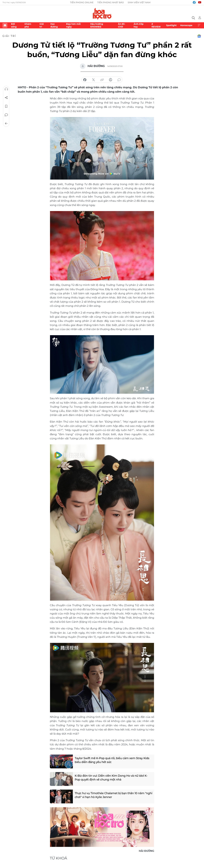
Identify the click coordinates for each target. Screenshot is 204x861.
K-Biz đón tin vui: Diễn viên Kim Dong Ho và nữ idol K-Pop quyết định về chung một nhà (111, 777)
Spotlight (171, 25)
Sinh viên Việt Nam (139, 2)
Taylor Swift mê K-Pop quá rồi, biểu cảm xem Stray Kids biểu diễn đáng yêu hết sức (112, 760)
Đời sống (14, 25)
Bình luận (6, 115)
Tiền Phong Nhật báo (110, 2)
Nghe (6, 89)
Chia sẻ (6, 98)
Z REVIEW (156, 25)
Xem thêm (199, 25)
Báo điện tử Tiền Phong (102, 14)
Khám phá (28, 25)
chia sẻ (85, 80)
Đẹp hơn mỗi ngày (73, 25)
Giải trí (41, 25)
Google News (199, 36)
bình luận (119, 80)
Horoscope (186, 25)
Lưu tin (6, 106)
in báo (110, 80)
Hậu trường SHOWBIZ (96, 25)
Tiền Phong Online (82, 2)
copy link (102, 80)
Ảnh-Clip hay (138, 25)
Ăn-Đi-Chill (121, 25)
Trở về (6, 123)
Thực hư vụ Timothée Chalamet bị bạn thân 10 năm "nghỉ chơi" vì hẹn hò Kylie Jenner (109, 795)
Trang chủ (4, 25)
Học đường (54, 25)
